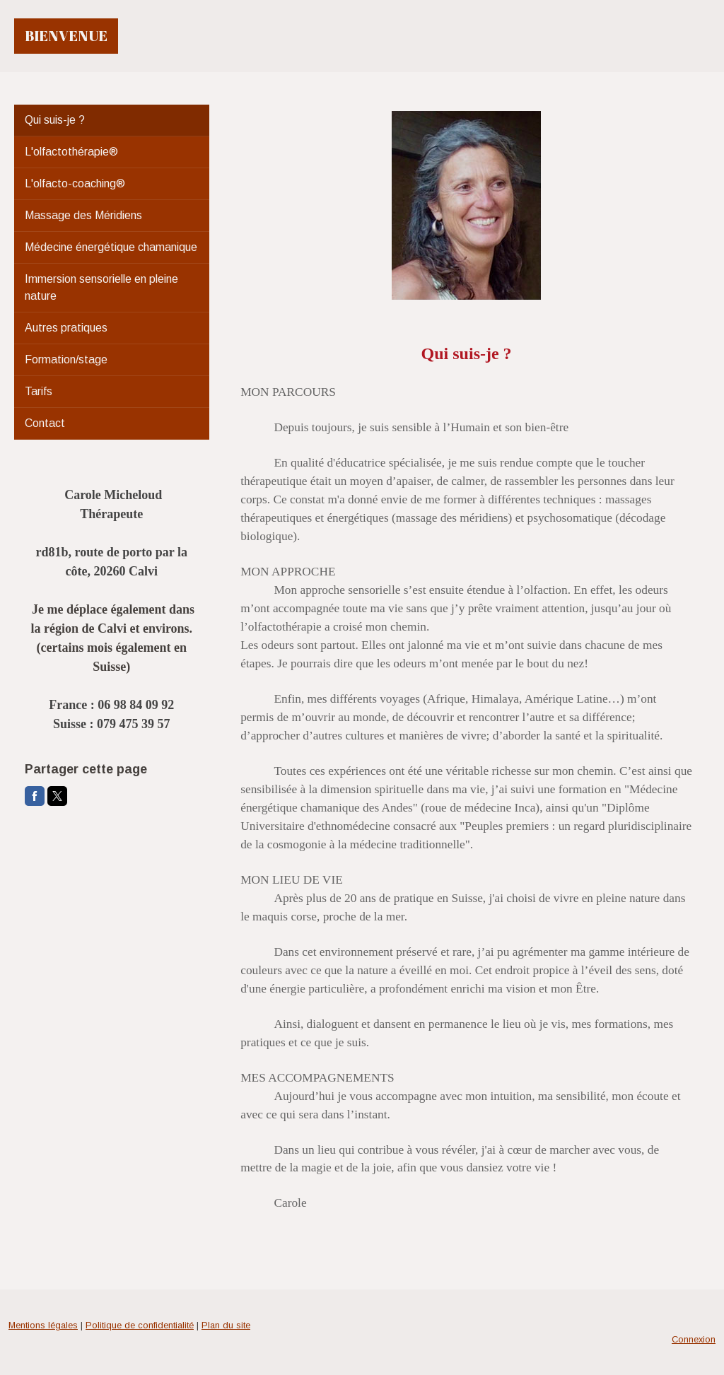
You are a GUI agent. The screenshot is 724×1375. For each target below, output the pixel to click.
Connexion (694, 1339)
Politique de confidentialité (140, 1325)
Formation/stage (66, 359)
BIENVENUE (66, 35)
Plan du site (226, 1325)
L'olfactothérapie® (71, 152)
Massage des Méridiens (83, 215)
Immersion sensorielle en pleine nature (101, 287)
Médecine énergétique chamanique (111, 247)
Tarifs (38, 391)
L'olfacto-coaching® (75, 183)
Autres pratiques (66, 328)
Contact (45, 423)
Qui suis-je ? (55, 120)
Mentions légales (43, 1325)
